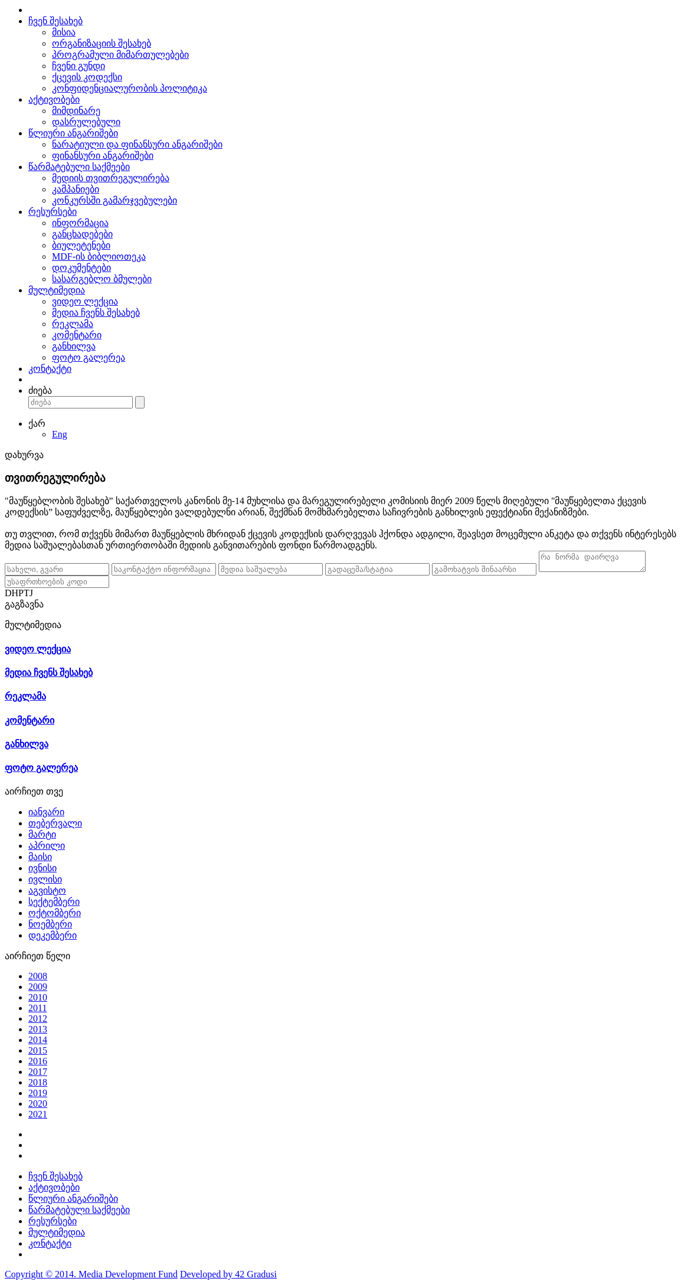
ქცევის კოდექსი (87, 77)
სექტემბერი (54, 905)
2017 (37, 1075)
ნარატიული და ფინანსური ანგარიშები (137, 144)
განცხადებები (82, 234)
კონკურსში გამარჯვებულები (114, 200)
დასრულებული (86, 122)
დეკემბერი (52, 939)
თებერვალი (55, 827)
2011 (37, 1011)
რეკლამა (72, 324)
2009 (37, 990)
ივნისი (42, 872)
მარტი (42, 838)
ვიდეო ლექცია (85, 301)
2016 (37, 1065)
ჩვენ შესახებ (55, 21)
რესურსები (52, 212)
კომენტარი (77, 335)
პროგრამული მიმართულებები (120, 55)
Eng (59, 434)
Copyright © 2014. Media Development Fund (91, 1278)
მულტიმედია (56, 290)
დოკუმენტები (81, 268)
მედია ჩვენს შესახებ (96, 313)
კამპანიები (75, 189)
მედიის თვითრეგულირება (110, 178)
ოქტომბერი (54, 916)
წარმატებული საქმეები (79, 167)
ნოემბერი (50, 928)
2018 (37, 1086)
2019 (37, 1096)
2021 (37, 1118)
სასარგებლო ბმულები (102, 279)
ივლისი (45, 883)
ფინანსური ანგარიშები (102, 156)
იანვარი (46, 815)
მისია (64, 32)
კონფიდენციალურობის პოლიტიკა (129, 88)
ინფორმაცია (80, 223)
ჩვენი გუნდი (78, 66)
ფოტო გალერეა (88, 357)
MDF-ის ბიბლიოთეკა (99, 256)
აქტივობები (54, 99)
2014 (37, 1043)
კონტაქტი (49, 369)
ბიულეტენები (81, 245)
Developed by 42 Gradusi (228, 1278)
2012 (37, 1022)
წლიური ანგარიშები (73, 133)
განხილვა (74, 346)
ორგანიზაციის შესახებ (101, 43)
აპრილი (46, 849)
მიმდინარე (76, 111)
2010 (37, 1001)
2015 (37, 1054)
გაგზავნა (24, 608)
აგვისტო (47, 894)
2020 (37, 1107)
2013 (37, 1033)
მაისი (40, 860)
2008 (37, 980)
